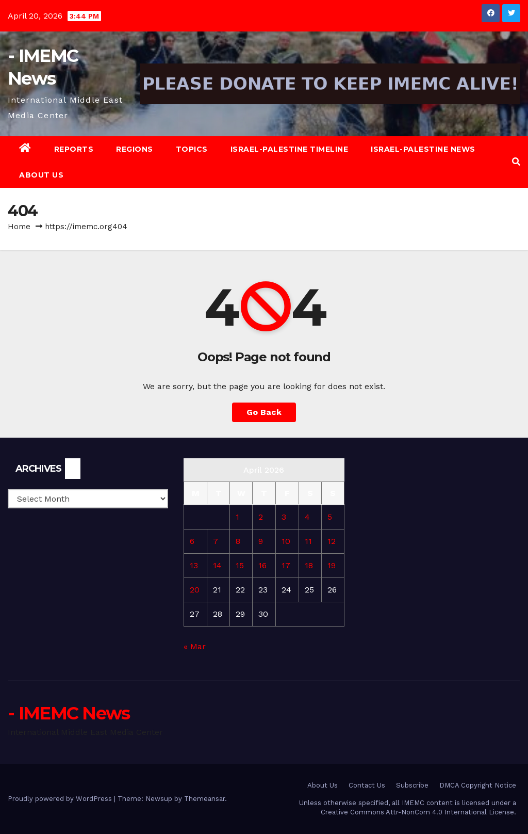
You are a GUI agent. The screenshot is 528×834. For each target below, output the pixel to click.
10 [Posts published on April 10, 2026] (286, 541)
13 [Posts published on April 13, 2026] (194, 565)
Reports (74, 149)
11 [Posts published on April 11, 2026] (308, 541)
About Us (41, 175)
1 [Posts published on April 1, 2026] (237, 517)
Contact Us (367, 785)
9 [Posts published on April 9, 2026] (260, 541)
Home (19, 226)
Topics (192, 149)
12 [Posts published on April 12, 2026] (331, 541)
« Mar (195, 646)
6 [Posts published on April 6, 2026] (192, 541)
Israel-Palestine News (423, 149)
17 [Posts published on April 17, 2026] (286, 565)
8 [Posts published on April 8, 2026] (238, 541)
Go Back (264, 412)
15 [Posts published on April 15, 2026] (240, 565)
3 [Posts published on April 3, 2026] (284, 517)
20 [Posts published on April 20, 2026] (195, 590)
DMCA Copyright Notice (477, 785)
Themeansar (204, 799)
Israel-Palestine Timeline (289, 149)
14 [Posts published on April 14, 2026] (217, 565)
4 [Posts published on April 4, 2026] (307, 517)
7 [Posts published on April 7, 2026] (215, 541)
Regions (134, 149)
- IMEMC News (69, 713)
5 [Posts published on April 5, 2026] (329, 517)
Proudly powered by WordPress (61, 799)
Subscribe (412, 785)
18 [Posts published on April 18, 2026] (309, 565)
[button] (516, 162)
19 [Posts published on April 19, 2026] (331, 565)
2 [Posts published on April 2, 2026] (260, 517)
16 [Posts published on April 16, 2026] (262, 565)
